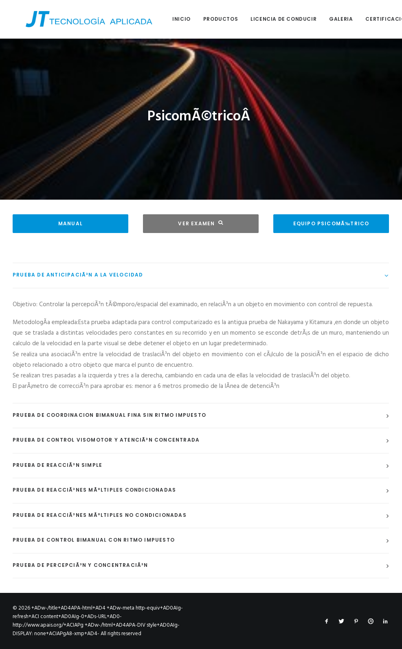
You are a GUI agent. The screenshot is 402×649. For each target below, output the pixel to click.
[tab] (201, 275)
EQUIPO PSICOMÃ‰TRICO (331, 223)
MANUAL (70, 223)
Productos (207, 18)
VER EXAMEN (200, 223)
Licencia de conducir (270, 18)
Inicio (168, 18)
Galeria (328, 18)
